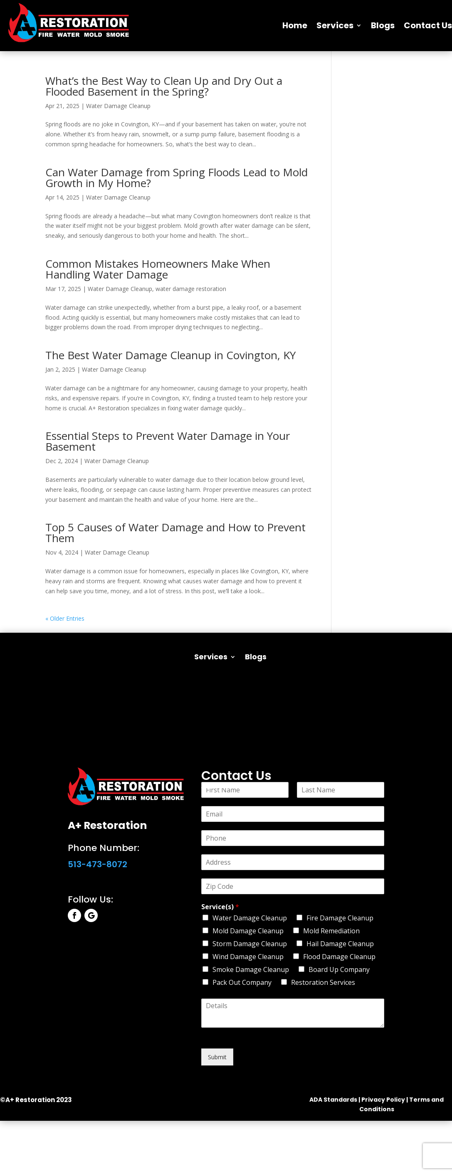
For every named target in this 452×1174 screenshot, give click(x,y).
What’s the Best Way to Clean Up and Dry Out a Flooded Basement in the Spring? (163, 86)
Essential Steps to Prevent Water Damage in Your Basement (167, 441)
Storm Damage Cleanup (249, 943)
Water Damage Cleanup (118, 106)
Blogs (383, 25)
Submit (217, 1057)
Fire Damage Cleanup (339, 917)
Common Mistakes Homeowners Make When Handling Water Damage (157, 269)
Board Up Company (339, 969)
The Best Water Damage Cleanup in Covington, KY (170, 355)
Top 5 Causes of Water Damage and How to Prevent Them (175, 532)
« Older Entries (64, 618)
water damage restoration (191, 289)
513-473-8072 (97, 864)
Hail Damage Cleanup (340, 943)
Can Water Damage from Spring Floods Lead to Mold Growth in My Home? (176, 177)
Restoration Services (323, 982)
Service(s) (220, 907)
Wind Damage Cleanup (248, 956)
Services (334, 25)
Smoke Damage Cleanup (250, 969)
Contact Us (428, 25)
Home (294, 25)
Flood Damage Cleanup (339, 956)
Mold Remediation (331, 930)
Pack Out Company (242, 982)
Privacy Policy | (384, 1099)
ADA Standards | (334, 1099)
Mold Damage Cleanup (248, 930)
